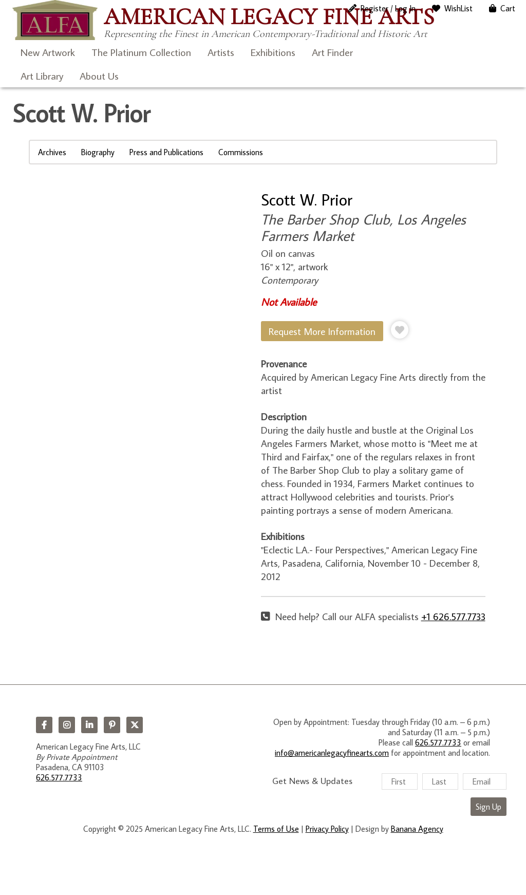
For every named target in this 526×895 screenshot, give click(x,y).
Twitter (134, 725)
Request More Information (322, 331)
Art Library (42, 75)
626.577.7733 (59, 777)
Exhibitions (273, 52)
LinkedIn (89, 725)
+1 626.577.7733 (453, 616)
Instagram (67, 725)
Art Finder (332, 52)
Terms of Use (276, 829)
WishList (458, 8)
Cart (507, 8)
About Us (99, 75)
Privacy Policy (327, 829)
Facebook (44, 725)
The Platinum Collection (141, 52)
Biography (98, 152)
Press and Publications (166, 152)
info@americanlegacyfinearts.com (332, 753)
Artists (221, 52)
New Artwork (48, 52)
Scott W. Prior (306, 199)
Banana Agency (417, 829)
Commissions (240, 152)
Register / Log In (388, 8)
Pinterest (112, 725)
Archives (52, 152)
